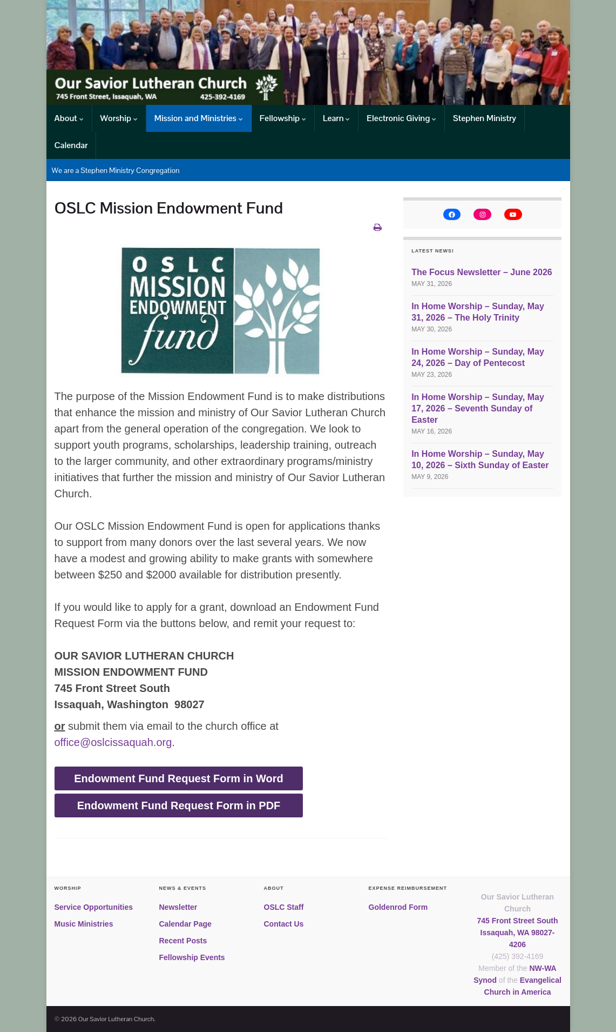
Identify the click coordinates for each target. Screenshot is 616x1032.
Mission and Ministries (198, 118)
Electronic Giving (401, 118)
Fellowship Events (192, 957)
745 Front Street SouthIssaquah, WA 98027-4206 (517, 932)
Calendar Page (185, 924)
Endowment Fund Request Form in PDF (179, 805)
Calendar (71, 145)
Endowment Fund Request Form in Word (178, 778)
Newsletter (178, 907)
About (69, 118)
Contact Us (284, 924)
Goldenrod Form (398, 907)
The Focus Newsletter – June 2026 (481, 272)
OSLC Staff (284, 907)
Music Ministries (84, 924)
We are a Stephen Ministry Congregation (116, 170)
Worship (119, 118)
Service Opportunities (94, 907)
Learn (336, 118)
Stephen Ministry (484, 118)
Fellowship (283, 118)
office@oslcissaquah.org (113, 742)
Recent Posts (183, 940)
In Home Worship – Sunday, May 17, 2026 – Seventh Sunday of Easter (477, 408)
